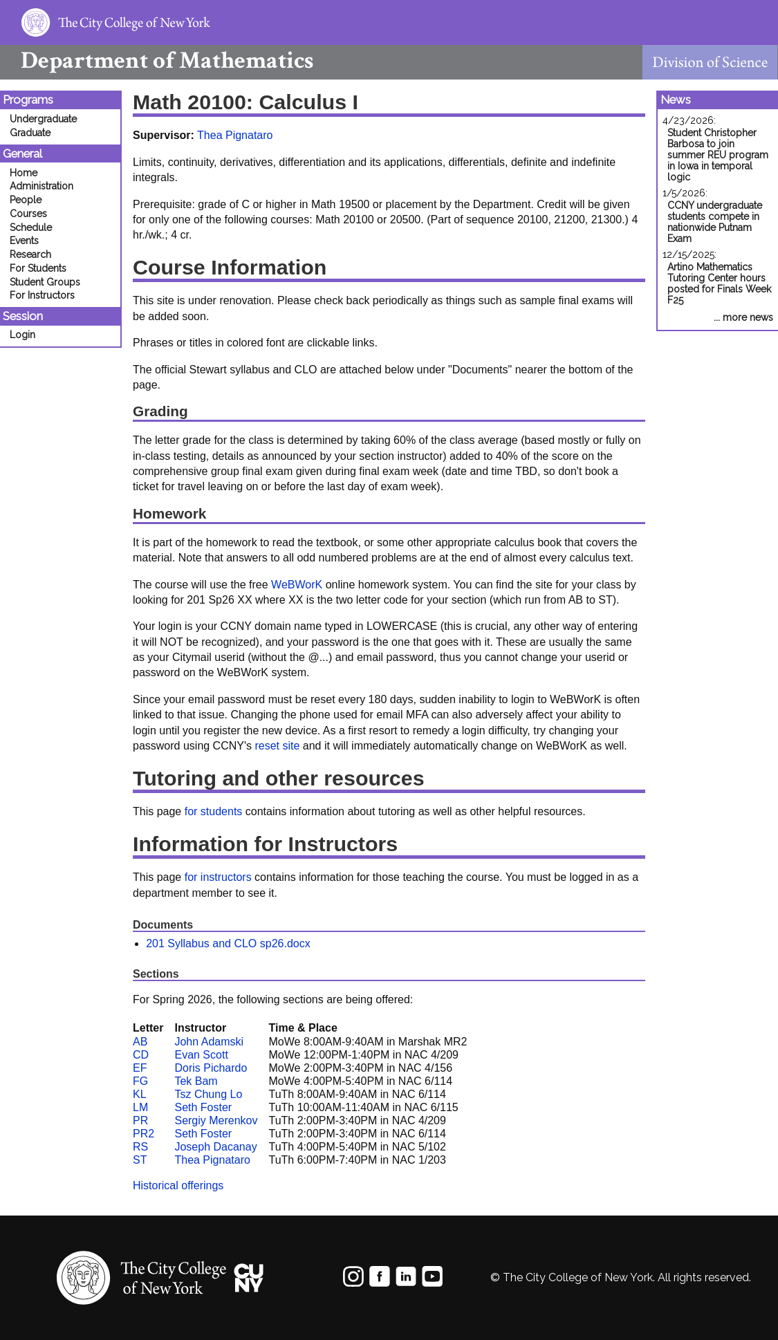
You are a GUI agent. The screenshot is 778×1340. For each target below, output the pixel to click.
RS (140, 1147)
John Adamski (208, 1042)
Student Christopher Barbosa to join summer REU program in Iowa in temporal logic (717, 155)
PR (140, 1120)
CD (141, 1055)
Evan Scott (201, 1055)
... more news (743, 317)
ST (140, 1160)
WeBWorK (296, 584)
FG (140, 1081)
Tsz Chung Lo (208, 1094)
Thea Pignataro (234, 135)
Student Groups (45, 282)
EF (140, 1068)
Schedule (31, 227)
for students (214, 811)
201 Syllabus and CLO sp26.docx (228, 943)
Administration (41, 186)
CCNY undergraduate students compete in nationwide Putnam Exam (714, 222)
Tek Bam (195, 1081)
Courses (28, 213)
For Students (38, 268)
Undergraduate (43, 118)
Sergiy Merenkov (215, 1120)
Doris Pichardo (210, 1068)
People (25, 199)
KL (140, 1094)
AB (140, 1042)
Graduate (30, 132)
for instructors (218, 877)
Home (23, 172)
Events (24, 240)
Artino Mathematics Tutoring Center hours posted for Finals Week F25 (719, 283)
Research (30, 254)
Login (22, 334)
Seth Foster (203, 1107)
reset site (276, 746)
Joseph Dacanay (215, 1147)
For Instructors (42, 295)
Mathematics (156, 60)
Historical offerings (178, 1185)
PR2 (143, 1133)
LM (140, 1107)
